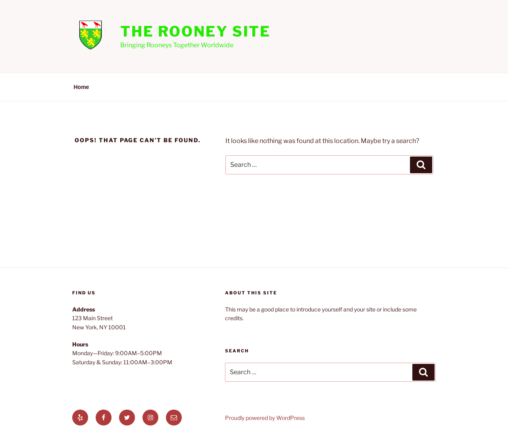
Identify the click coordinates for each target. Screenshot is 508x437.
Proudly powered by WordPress (265, 417)
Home (81, 87)
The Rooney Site (195, 31)
